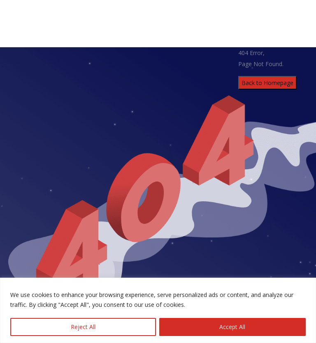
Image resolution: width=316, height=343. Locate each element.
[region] (158, 310)
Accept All (232, 327)
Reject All (83, 327)
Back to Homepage (267, 83)
